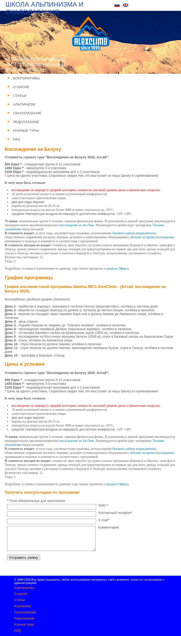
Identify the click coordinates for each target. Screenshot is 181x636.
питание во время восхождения (152, 237)
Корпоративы (24, 588)
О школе (20, 594)
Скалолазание (25, 612)
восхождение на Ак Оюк (77, 225)
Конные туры (24, 624)
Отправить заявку (23, 557)
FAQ (17, 630)
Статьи (19, 600)
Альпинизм (22, 606)
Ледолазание (24, 618)
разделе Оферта (118, 268)
